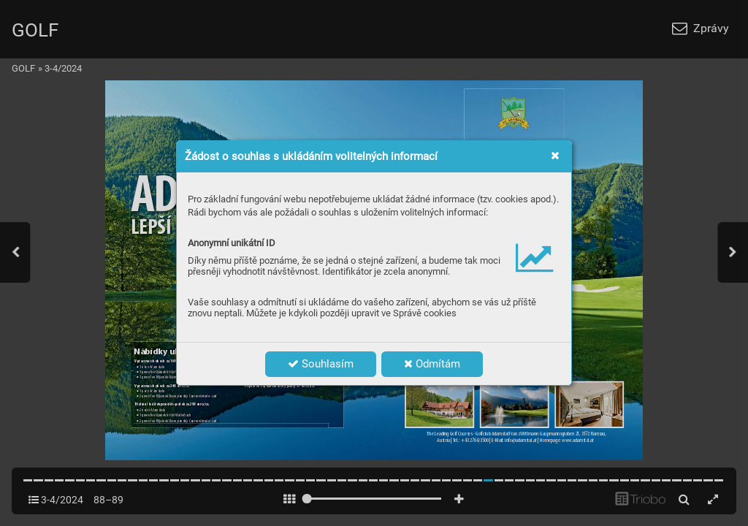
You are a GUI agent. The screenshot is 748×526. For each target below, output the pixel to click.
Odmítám (432, 363)
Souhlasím (321, 363)
